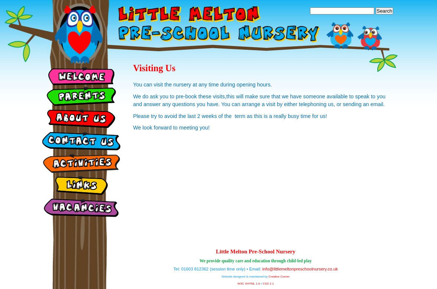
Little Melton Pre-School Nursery (256, 251)
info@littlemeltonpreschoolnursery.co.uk (300, 269)
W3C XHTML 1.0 (249, 283)
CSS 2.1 (268, 283)
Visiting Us (154, 68)
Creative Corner (279, 276)
